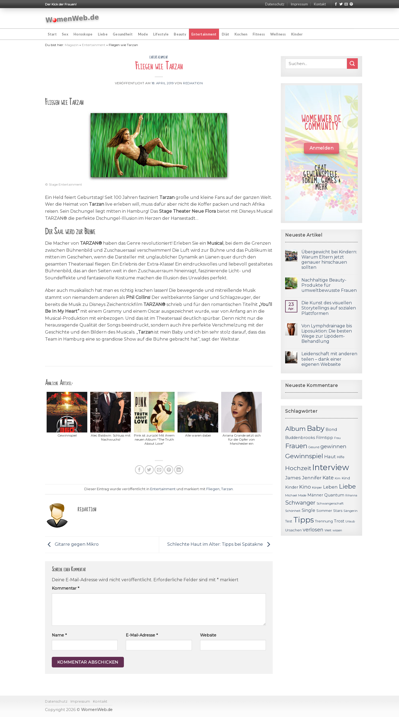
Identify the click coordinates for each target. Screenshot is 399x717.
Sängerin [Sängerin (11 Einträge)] (350, 511)
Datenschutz (274, 4)
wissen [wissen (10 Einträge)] (337, 530)
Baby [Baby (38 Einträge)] (315, 428)
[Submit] (352, 63)
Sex (65, 34)
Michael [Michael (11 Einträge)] (291, 495)
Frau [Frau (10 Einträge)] (337, 438)
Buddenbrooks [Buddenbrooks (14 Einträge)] (300, 437)
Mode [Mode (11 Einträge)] (302, 495)
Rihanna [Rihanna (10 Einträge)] (351, 495)
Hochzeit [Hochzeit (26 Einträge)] (298, 467)
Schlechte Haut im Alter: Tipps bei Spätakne (220, 544)
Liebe (103, 34)
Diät (225, 34)
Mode (143, 34)
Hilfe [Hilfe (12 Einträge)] (341, 457)
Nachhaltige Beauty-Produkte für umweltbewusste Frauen (329, 285)
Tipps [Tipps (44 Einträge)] (303, 519)
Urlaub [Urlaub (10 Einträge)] (350, 521)
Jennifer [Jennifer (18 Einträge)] (311, 477)
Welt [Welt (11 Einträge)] (328, 530)
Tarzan (227, 489)
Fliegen (213, 489)
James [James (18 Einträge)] (293, 477)
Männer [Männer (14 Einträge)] (315, 495)
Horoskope (82, 34)
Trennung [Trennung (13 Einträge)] (324, 521)
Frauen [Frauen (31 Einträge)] (296, 446)
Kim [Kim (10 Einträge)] (337, 478)
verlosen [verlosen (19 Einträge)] (313, 529)
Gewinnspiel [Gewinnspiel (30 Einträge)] (304, 456)
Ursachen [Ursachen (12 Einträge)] (293, 530)
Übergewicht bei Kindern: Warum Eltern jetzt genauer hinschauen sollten (329, 259)
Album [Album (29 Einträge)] (295, 428)
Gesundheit (123, 34)
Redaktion (193, 83)
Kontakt (320, 4)
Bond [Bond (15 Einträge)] (331, 429)
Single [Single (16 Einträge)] (308, 510)
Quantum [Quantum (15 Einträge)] (334, 495)
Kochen (240, 34)
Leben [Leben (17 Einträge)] (330, 487)
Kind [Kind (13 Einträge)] (346, 478)
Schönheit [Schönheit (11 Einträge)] (293, 511)
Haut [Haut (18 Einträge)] (330, 456)
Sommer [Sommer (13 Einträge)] (324, 510)
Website (208, 635)
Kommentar (65, 588)
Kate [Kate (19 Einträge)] (328, 477)
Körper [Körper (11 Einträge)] (317, 487)
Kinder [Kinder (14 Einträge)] (291, 487)
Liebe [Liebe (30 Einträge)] (347, 486)
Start (52, 34)
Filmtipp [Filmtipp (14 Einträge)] (324, 437)
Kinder (297, 34)
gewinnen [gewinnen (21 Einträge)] (333, 446)
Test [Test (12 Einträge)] (288, 521)
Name (59, 635)
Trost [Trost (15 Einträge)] (339, 521)
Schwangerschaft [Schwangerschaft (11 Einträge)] (330, 503)
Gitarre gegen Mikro (72, 544)
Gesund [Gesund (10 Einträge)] (313, 447)
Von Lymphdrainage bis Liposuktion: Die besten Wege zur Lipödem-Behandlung (326, 333)
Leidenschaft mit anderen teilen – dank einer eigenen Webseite (329, 359)
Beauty (180, 34)
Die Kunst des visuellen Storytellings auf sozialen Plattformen (328, 308)
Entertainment (203, 34)
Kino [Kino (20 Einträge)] (305, 487)
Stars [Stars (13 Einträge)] (337, 510)
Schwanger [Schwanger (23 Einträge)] (300, 502)
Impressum (299, 4)
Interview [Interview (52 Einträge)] (330, 467)
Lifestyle (161, 34)
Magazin (72, 45)
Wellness (278, 34)
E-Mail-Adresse (142, 635)
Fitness (259, 34)
